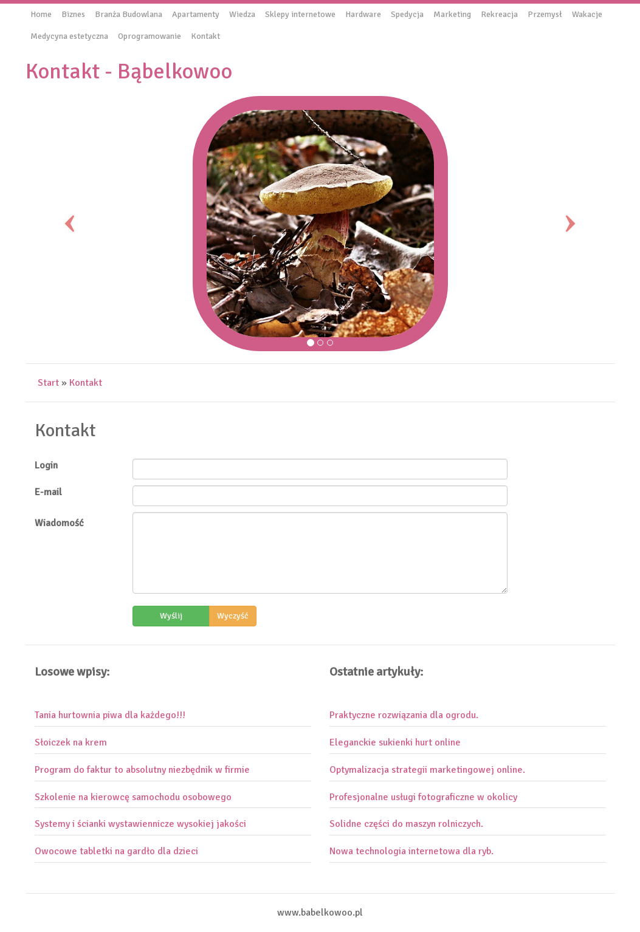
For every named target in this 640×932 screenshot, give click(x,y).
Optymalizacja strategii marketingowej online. (427, 770)
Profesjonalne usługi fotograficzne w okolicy (423, 797)
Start (48, 383)
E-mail (48, 492)
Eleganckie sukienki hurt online (395, 742)
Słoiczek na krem (71, 742)
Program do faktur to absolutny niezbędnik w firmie (142, 770)
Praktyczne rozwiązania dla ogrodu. (403, 715)
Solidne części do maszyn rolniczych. (406, 824)
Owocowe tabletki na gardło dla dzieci (116, 851)
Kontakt (85, 383)
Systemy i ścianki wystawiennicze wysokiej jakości (140, 824)
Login (46, 465)
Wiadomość (59, 523)
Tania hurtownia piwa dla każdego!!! (110, 715)
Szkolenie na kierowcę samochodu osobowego (133, 797)
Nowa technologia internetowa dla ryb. (411, 851)
